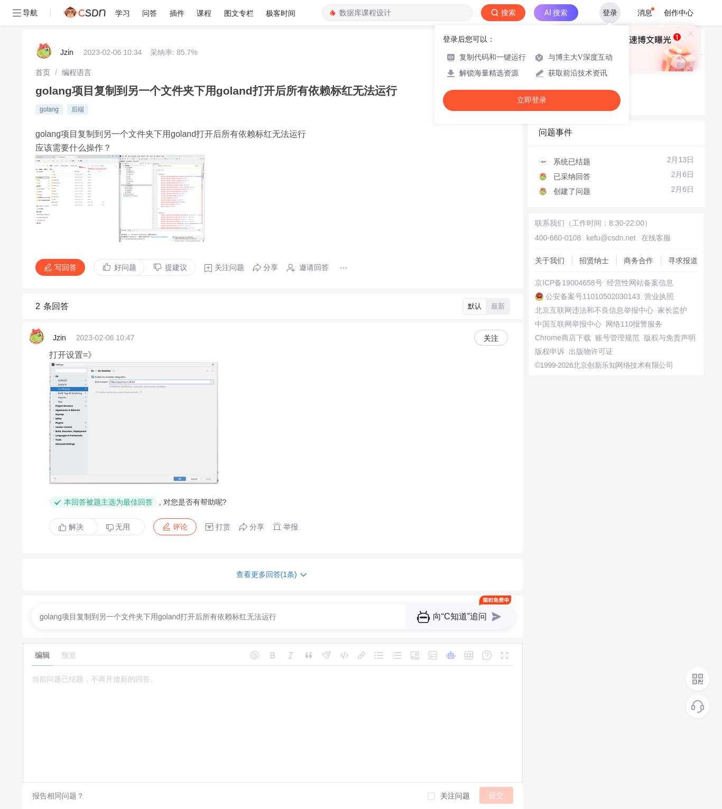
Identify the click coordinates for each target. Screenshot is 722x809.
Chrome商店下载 (563, 337)
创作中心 (678, 12)
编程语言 (76, 72)
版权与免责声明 (670, 337)
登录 (610, 12)
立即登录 (532, 100)
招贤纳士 (594, 260)
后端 (77, 109)
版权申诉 (549, 351)
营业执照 (659, 296)
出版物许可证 (591, 351)
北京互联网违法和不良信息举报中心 (594, 310)
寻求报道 (683, 260)
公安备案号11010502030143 (592, 296)
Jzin (66, 52)
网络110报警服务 (634, 324)
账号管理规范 (617, 337)
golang (49, 109)
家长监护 (672, 310)
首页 (42, 72)
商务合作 (638, 260)
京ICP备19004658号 (569, 282)
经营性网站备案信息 (640, 282)
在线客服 (656, 238)
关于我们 (549, 260)
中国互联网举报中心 (568, 324)
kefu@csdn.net (611, 238)
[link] (42, 72)
